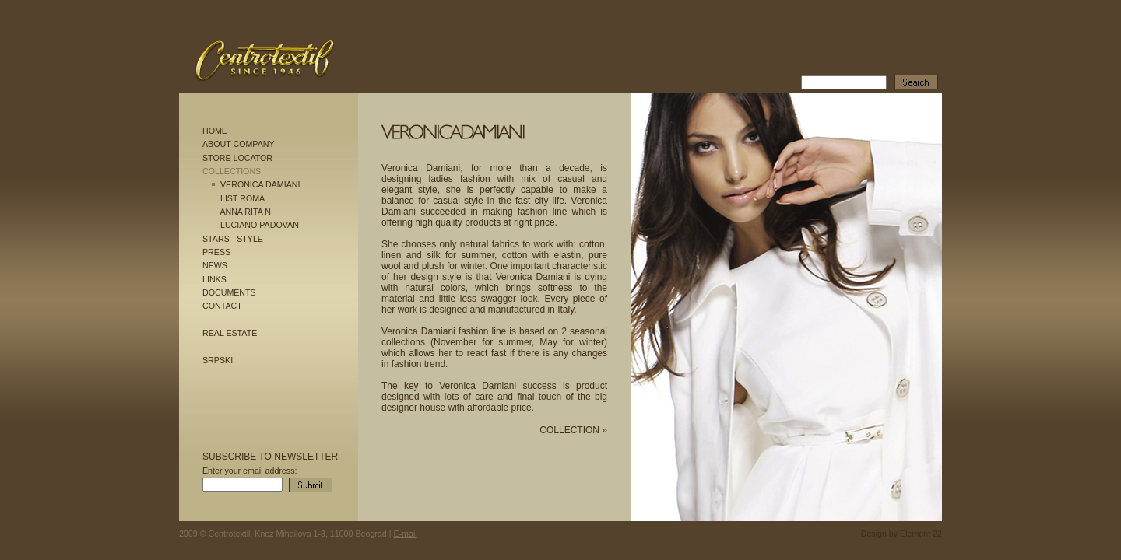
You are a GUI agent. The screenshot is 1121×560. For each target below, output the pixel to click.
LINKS (214, 279)
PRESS (216, 252)
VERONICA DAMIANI (260, 184)
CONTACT (222, 305)
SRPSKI (217, 360)
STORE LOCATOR (237, 158)
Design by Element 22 (901, 533)
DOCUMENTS (229, 292)
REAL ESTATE (229, 333)
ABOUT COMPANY (238, 144)
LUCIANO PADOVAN (259, 224)
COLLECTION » (573, 430)
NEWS (214, 265)
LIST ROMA (242, 198)
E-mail (404, 533)
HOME (214, 130)
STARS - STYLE (232, 238)
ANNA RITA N (245, 211)
